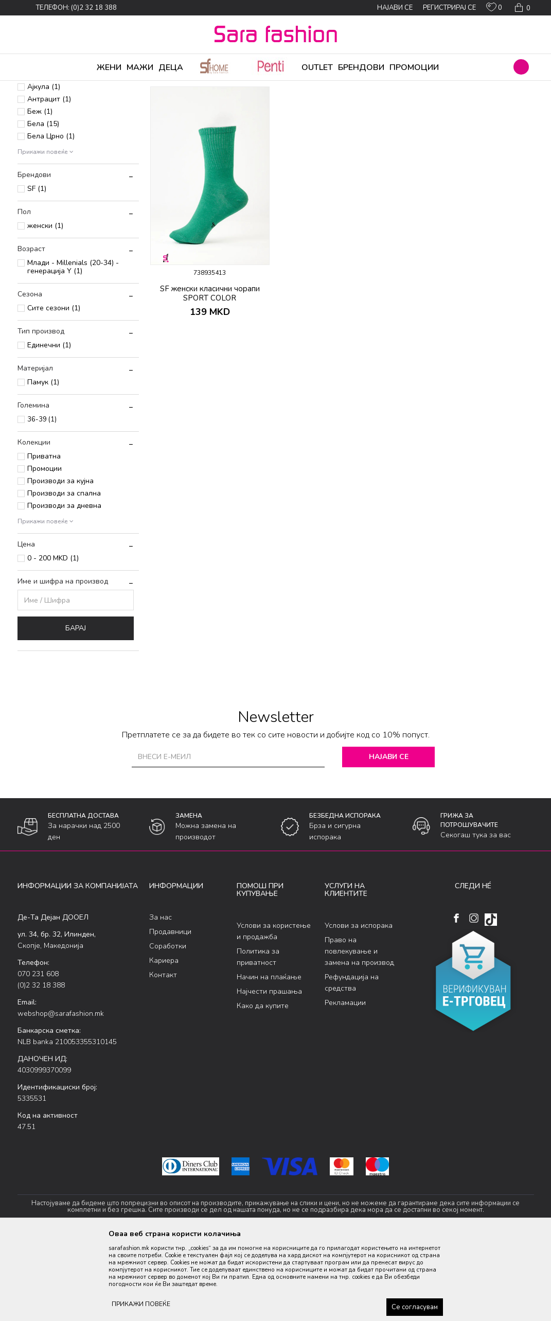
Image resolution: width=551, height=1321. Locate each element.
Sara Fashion (36, 87)
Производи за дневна (64, 586)
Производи (79, 87)
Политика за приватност (258, 1037)
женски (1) (45, 306)
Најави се (388, 837)
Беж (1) (39, 192)
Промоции (44, 549)
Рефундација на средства (352, 1063)
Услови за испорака (359, 1006)
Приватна (44, 537)
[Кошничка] (521, 8)
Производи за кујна (60, 562)
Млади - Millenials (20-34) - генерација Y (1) (73, 348)
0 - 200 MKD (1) (53, 639)
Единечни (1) (49, 426)
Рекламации (345, 1083)
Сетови (35, 133)
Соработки (167, 1027)
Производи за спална (64, 574)
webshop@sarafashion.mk (60, 1094)
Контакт (163, 1056)
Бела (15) (43, 204)
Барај (75, 709)
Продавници (170, 1012)
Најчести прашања (269, 1072)
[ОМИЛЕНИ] (494, 9)
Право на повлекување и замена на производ (359, 1032)
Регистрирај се (449, 7)
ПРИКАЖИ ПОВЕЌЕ (141, 1304)
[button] (521, 67)
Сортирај (326, 104)
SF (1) (36, 269)
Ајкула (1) (43, 167)
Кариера (164, 1041)
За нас (160, 998)
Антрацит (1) (49, 180)
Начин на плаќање (269, 1058)
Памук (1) (43, 463)
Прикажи (417, 104)
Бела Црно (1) (51, 217)
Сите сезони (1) (53, 389)
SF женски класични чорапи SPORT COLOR (210, 374)
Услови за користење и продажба (274, 1012)
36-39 (42, 500)
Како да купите (263, 1086)
